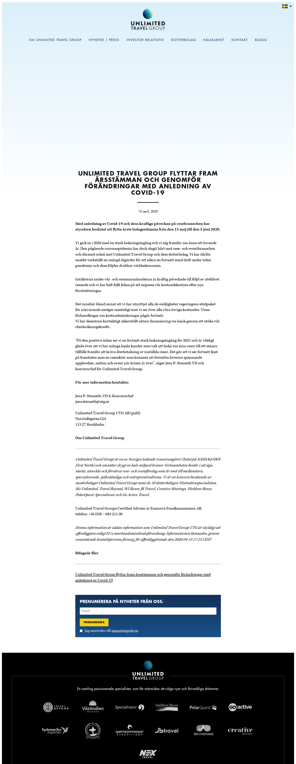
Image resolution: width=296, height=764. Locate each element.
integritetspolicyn (124, 630)
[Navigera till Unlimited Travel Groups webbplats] (148, 670)
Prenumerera (94, 622)
